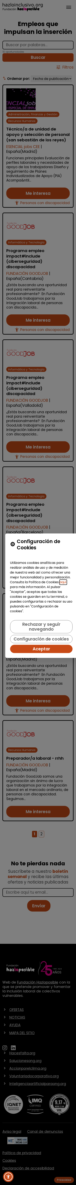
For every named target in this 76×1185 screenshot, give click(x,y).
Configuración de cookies (41, 639)
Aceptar (41, 649)
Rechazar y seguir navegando (41, 627)
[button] (8, 1176)
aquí (63, 582)
